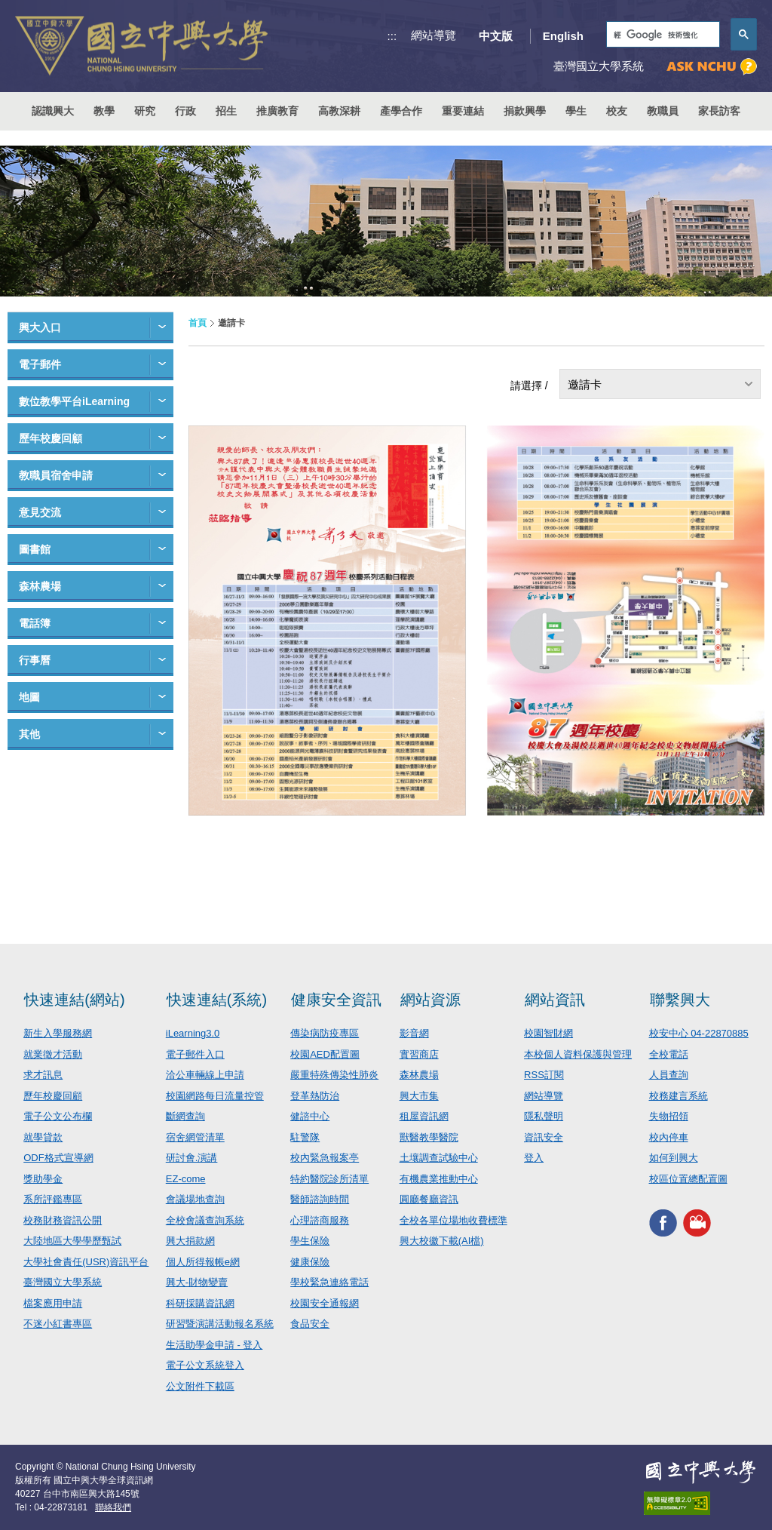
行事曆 (35, 660)
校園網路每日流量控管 (215, 1095)
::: (392, 35)
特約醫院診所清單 (329, 1178)
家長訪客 (719, 111)
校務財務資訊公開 (62, 1220)
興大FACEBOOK (663, 1223)
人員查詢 (668, 1074)
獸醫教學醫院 (429, 1137)
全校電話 (668, 1054)
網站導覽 (433, 35)
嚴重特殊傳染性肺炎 (334, 1074)
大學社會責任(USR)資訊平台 (86, 1261)
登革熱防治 (314, 1095)
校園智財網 (548, 1033)
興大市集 (419, 1095)
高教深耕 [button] (339, 111)
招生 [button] (226, 111)
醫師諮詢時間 (319, 1199)
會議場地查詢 (195, 1199)
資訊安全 (543, 1137)
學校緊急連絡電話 (329, 1282)
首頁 (197, 323)
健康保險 (309, 1261)
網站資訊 (555, 999)
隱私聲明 (543, 1116)
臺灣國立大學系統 (62, 1282)
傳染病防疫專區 (324, 1033)
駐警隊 (305, 1137)
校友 (616, 111)
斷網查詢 (185, 1116)
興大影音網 (697, 1223)
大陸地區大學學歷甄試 (72, 1240)
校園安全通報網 (324, 1303)
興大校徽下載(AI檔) (442, 1240)
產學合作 (401, 111)
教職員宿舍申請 (56, 475)
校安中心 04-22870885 (699, 1033)
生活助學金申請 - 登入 (214, 1344)
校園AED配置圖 (325, 1054)
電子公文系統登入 (205, 1365)
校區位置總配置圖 (688, 1178)
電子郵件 (40, 364)
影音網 (414, 1033)
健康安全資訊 (336, 999)
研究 (144, 111)
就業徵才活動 (52, 1054)
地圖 (29, 697)
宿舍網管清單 (195, 1137)
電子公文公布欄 (57, 1116)
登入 (534, 1157)
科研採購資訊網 (200, 1303)
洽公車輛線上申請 (205, 1074)
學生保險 (309, 1240)
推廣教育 (277, 111)
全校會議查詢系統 (205, 1220)
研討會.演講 (192, 1157)
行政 (185, 111)
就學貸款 (43, 1137)
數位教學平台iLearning (74, 401)
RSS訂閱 (544, 1074)
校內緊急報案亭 (324, 1157)
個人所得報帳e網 (203, 1261)
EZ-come (186, 1178)
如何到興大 (673, 1157)
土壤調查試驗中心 (439, 1157)
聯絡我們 (113, 1507)
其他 (29, 734)
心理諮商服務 (319, 1220)
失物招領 (668, 1116)
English (563, 35)
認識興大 (53, 111)
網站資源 (430, 999)
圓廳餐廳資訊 (429, 1199)
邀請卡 (585, 384)
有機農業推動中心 (439, 1178)
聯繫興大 (680, 999)
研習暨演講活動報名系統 (220, 1323)
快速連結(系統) (217, 999)
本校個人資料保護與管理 (578, 1054)
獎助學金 (43, 1178)
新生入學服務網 (57, 1033)
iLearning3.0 (193, 1033)
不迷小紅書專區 (57, 1323)
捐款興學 (525, 111)
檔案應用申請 (52, 1303)
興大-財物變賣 (197, 1282)
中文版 (496, 35)
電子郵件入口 (195, 1054)
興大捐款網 (190, 1240)
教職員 (663, 111)
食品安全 (309, 1323)
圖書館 (35, 549)
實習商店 (419, 1054)
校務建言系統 (678, 1095)
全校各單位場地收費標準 (453, 1220)
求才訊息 (43, 1074)
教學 (104, 111)
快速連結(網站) (74, 999)
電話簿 (35, 623)
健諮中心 (309, 1116)
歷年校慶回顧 (50, 438)
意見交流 (40, 512)
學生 (576, 111)
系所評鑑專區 (52, 1199)
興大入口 (40, 327)
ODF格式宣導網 (58, 1157)
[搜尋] (661, 35)
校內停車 (668, 1137)
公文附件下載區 (200, 1386)
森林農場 (40, 586)
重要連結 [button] (463, 111)
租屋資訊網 (424, 1116)
